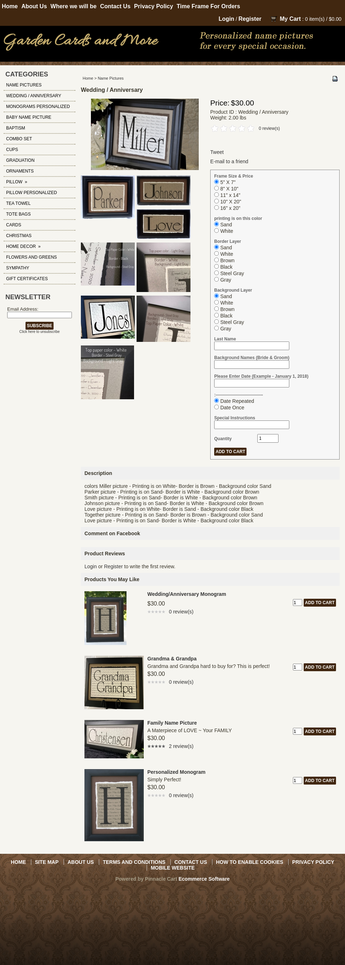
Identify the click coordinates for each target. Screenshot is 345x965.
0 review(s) (269, 128)
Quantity (223, 438)
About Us (34, 6)
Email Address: (22, 309)
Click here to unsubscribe (39, 332)
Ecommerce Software (204, 879)
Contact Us (115, 6)
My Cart (290, 19)
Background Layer (233, 290)
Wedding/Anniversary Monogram (186, 594)
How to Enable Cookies (249, 862)
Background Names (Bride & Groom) (251, 357)
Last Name (225, 339)
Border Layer (227, 241)
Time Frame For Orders (208, 6)
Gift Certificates (27, 278)
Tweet (217, 152)
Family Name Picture (172, 723)
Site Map (47, 862)
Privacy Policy (153, 6)
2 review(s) (181, 746)
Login (226, 19)
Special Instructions (234, 417)
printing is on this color (238, 218)
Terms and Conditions (134, 862)
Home (10, 6)
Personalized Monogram (176, 772)
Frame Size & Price (233, 176)
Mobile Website (172, 868)
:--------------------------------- (238, 394)
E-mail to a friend (229, 161)
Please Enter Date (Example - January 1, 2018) (261, 376)
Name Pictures (111, 78)
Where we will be (74, 6)
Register (250, 19)
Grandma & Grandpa (172, 659)
